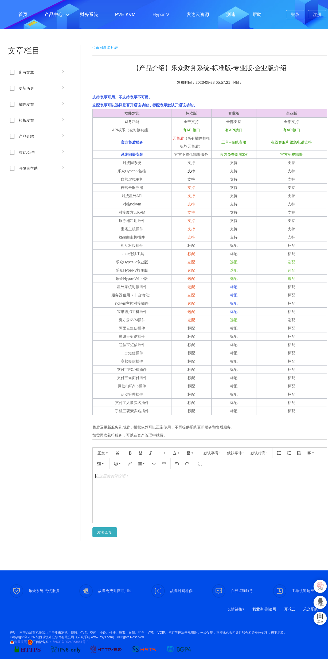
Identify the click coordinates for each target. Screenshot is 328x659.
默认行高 (259, 453)
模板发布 (26, 120)
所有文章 (26, 72)
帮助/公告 (27, 152)
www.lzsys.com (102, 637)
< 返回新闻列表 (105, 47)
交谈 (320, 589)
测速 (230, 14)
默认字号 (212, 453)
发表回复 (104, 532)
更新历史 (26, 88)
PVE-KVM (125, 14)
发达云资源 (197, 14)
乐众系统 (310, 609)
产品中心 (54, 14)
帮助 (256, 14)
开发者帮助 (28, 168)
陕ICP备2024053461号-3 (70, 642)
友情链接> (235, 609)
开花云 (289, 609)
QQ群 (320, 605)
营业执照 (20, 642)
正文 (103, 453)
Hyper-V (161, 14)
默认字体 (235, 453)
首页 (23, 14)
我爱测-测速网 (264, 609)
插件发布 (26, 104)
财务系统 (89, 14)
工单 (320, 622)
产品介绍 (26, 136)
